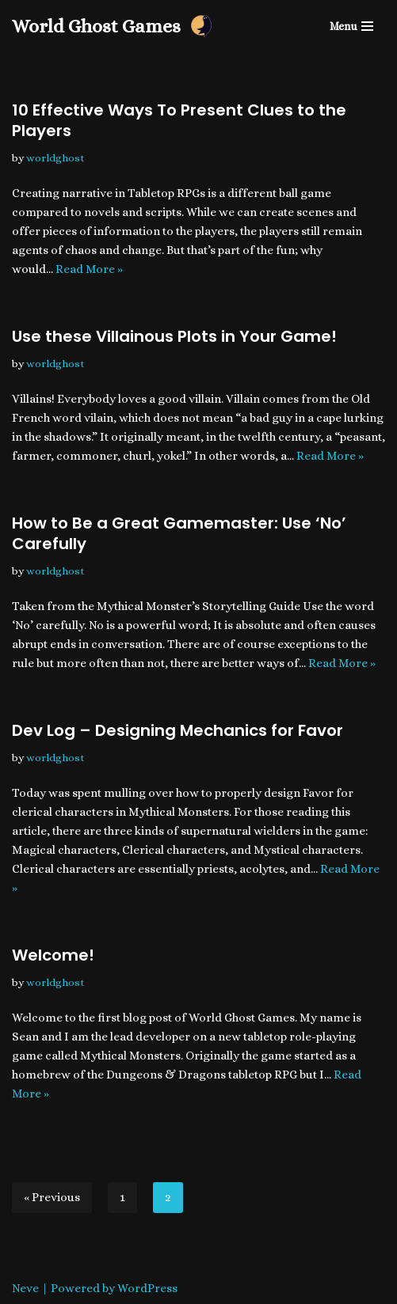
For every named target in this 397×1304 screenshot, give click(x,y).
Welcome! (53, 955)
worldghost (55, 158)
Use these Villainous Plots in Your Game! (174, 336)
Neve (25, 1288)
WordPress (147, 1288)
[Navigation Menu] (351, 26)
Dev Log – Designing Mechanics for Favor (177, 730)
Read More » (89, 269)
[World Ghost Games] (113, 26)
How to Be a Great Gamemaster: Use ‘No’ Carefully (179, 533)
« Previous (52, 1197)
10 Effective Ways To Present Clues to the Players (179, 120)
